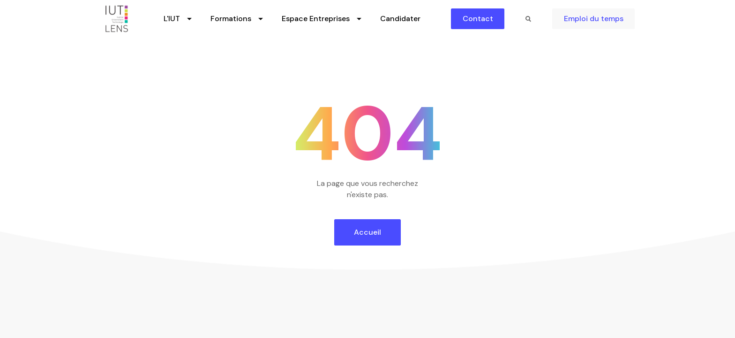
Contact (478, 18)
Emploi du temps (593, 18)
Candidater (400, 18)
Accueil (367, 232)
